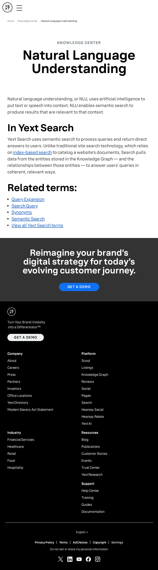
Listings (87, 368)
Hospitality (15, 468)
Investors (14, 389)
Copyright (99, 542)
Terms (63, 542)
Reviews (87, 382)
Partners (13, 382)
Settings (117, 542)
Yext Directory (17, 403)
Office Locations (19, 396)
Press (11, 375)
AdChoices (80, 542)
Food (11, 461)
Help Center (90, 491)
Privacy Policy (44, 542)
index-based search (32, 152)
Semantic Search (28, 219)
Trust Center (90, 468)
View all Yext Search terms (37, 225)
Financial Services (20, 440)
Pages (86, 396)
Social (86, 389)
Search (86, 403)
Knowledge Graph (94, 375)
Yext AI (86, 424)
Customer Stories (94, 454)
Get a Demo (79, 287)
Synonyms (22, 212)
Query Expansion (28, 199)
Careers (13, 368)
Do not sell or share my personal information (79, 549)
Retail (11, 454)
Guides (86, 505)
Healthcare (15, 447)
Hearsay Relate (92, 417)
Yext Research (91, 475)
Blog (84, 440)
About (11, 361)
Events (86, 461)
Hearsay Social (92, 410)
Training (87, 498)
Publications (90, 447)
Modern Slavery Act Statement (30, 410)
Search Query (25, 206)
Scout (85, 361)
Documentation (93, 512)
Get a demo (25, 337)
